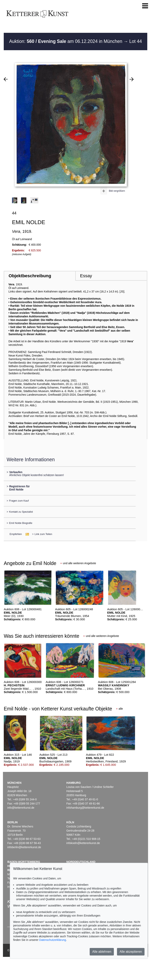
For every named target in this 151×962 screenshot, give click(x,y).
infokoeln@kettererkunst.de (83, 843)
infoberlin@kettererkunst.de (24, 847)
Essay (86, 275)
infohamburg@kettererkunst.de (85, 807)
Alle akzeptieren (131, 951)
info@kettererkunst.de (20, 807)
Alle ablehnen (101, 951)
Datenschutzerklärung (52, 939)
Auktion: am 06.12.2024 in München (66, 41)
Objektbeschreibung (30, 275)
